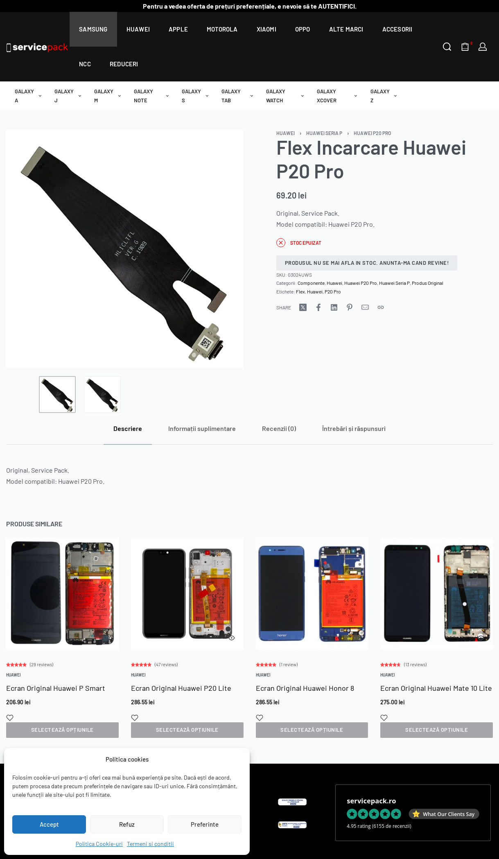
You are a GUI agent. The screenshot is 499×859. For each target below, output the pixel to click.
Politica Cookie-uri (99, 843)
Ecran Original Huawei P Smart (55, 692)
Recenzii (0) (279, 428)
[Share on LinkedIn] (334, 307)
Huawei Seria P (324, 133)
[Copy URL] (380, 307)
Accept (49, 824)
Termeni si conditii (150, 843)
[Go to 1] (57, 394)
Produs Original (427, 283)
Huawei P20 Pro (372, 133)
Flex (300, 291)
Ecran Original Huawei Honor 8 (304, 699)
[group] (62, 598)
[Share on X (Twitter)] (303, 307)
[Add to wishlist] (10, 721)
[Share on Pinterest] (349, 307)
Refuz (127, 824)
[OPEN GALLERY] (125, 249)
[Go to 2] (102, 394)
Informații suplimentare (202, 428)
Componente (311, 283)
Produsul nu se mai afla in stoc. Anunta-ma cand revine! (367, 262)
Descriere (127, 428)
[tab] (127, 428)
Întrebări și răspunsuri (354, 428)
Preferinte (205, 824)
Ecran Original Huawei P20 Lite (181, 694)
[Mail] (365, 307)
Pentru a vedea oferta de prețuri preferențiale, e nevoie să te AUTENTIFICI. (250, 6)
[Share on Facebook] (318, 307)
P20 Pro (333, 291)
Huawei (285, 133)
